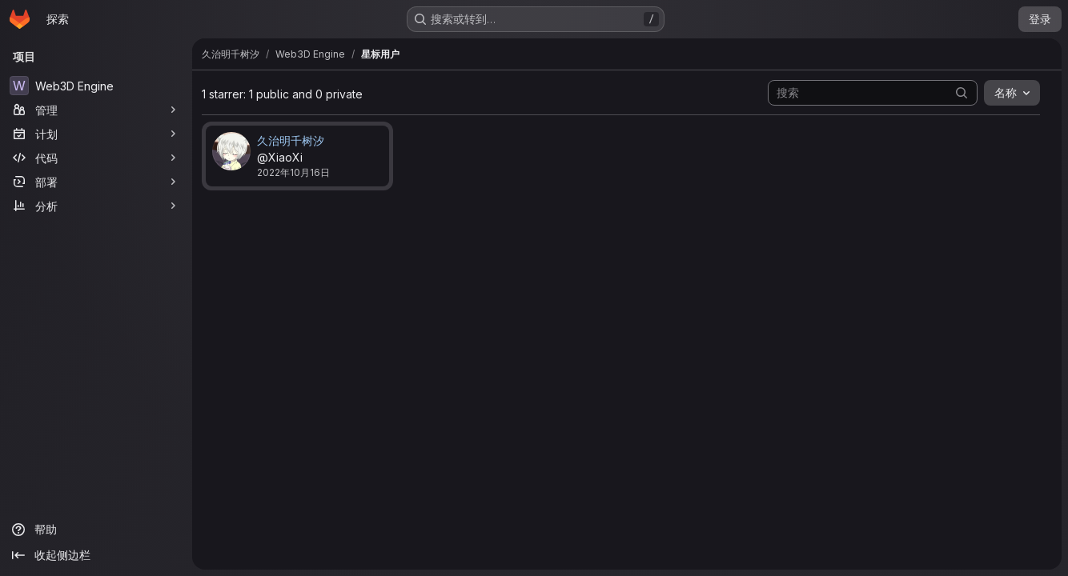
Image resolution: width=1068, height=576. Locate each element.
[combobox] (1012, 93)
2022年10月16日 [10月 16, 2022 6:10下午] (293, 172)
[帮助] (96, 529)
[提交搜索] (961, 92)
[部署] (96, 181)
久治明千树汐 (290, 140)
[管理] (96, 109)
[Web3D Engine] (96, 85)
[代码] (96, 157)
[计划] (96, 133)
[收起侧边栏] (96, 555)
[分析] (96, 205)
